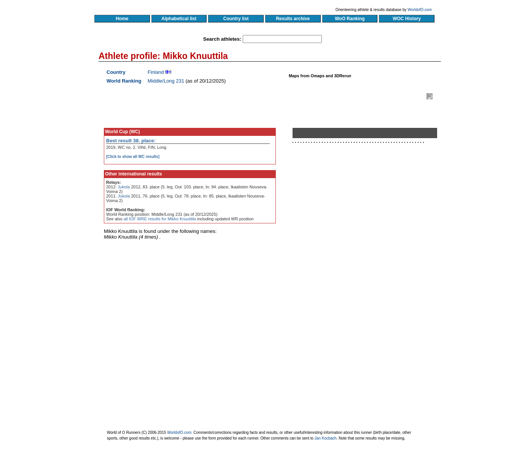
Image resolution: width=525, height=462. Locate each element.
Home (122, 18)
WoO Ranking (350, 18)
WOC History (406, 18)
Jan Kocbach (326, 438)
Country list (236, 18)
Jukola (124, 187)
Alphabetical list (179, 18)
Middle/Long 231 (166, 81)
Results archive (293, 18)
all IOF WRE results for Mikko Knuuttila (160, 219)
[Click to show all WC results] (132, 157)
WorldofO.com (419, 10)
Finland (156, 72)
